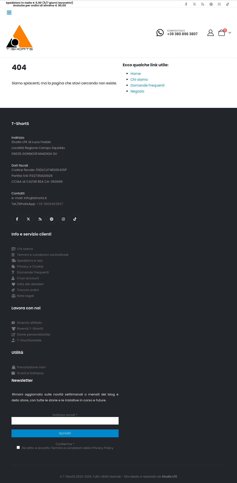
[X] (194, 4)
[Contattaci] (177, 33)
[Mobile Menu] (9, 12)
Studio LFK (169, 477)
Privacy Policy (102, 448)
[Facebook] (186, 4)
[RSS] (202, 4)
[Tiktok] (227, 4)
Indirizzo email (65, 415)
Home (136, 73)
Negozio (137, 91)
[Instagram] (219, 4)
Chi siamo (139, 79)
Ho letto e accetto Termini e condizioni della (65, 448)
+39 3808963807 (49, 204)
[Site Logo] (19, 37)
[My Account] (210, 33)
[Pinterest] (211, 4)
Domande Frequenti (148, 85)
